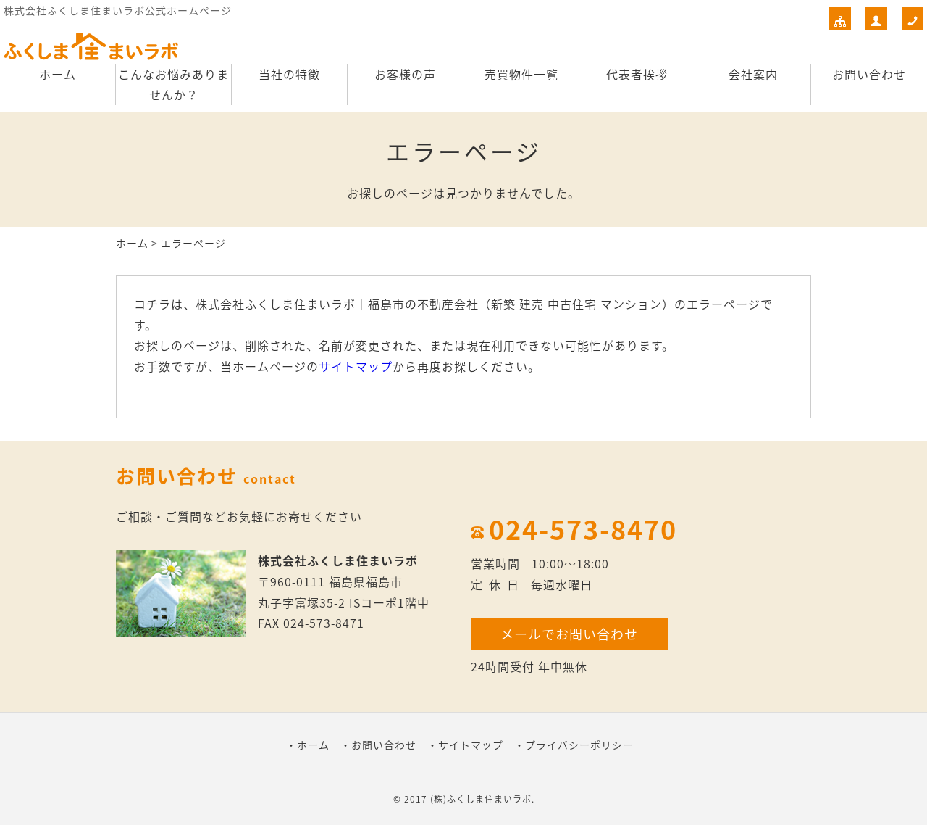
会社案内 (753, 74)
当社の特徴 (289, 74)
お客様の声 (405, 74)
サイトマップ (356, 366)
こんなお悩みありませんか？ (173, 84)
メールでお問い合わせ (569, 634)
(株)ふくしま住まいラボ (481, 798)
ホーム (57, 74)
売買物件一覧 (521, 74)
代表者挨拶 (637, 74)
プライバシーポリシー (579, 744)
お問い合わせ (869, 74)
